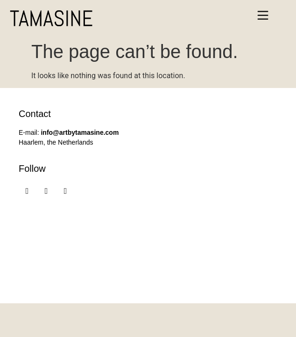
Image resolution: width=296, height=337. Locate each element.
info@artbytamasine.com (80, 132)
